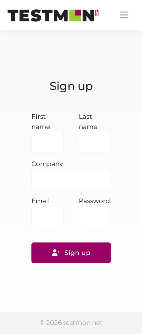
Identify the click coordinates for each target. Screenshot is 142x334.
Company (47, 164)
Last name (88, 121)
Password (94, 201)
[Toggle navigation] (124, 15)
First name (40, 121)
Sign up (71, 252)
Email (40, 201)
